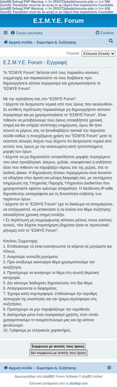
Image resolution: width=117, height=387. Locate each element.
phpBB (48, 376)
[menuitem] (26, 33)
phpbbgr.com (79, 383)
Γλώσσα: (73, 53)
